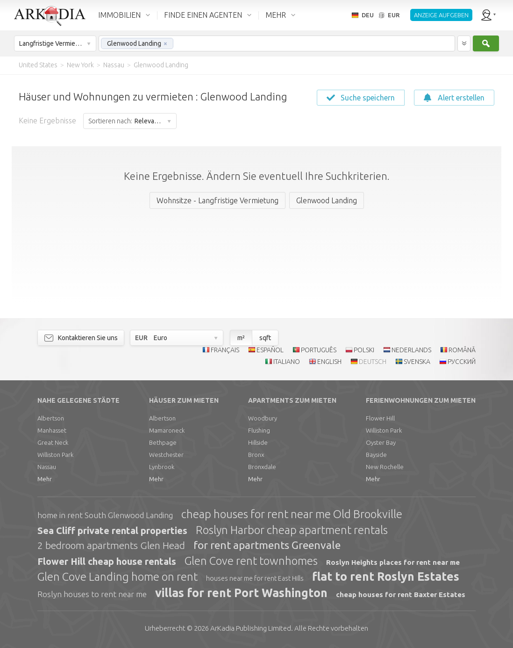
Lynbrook (161, 466)
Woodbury (262, 418)
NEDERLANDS (411, 350)
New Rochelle (385, 466)
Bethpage (163, 442)
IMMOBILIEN (119, 15)
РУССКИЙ (462, 361)
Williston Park (55, 454)
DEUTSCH (372, 361)
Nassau (46, 466)
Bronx (256, 454)
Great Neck (52, 442)
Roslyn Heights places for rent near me (393, 562)
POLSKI (364, 350)
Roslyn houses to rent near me (92, 594)
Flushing (259, 430)
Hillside (258, 442)
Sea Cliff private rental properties (112, 530)
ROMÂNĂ (462, 350)
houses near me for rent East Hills (255, 578)
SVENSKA (417, 361)
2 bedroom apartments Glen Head (111, 545)
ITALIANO (286, 361)
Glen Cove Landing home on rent (117, 576)
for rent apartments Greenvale (267, 545)
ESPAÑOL (270, 350)
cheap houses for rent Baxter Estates (400, 594)
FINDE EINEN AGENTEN (203, 15)
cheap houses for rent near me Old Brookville (291, 514)
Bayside (376, 454)
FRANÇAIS (225, 350)
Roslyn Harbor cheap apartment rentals (292, 530)
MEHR (275, 15)
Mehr (44, 479)
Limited (250, 628)
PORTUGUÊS (318, 350)
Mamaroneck (167, 430)
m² (241, 338)
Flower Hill (380, 418)
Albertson (50, 418)
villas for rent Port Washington (241, 592)
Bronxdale (262, 466)
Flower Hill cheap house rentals (106, 561)
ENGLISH (329, 361)
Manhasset (51, 430)
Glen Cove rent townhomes (251, 561)
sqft (265, 338)
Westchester (166, 454)
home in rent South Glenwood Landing (105, 515)
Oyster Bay (381, 442)
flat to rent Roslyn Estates (385, 576)
